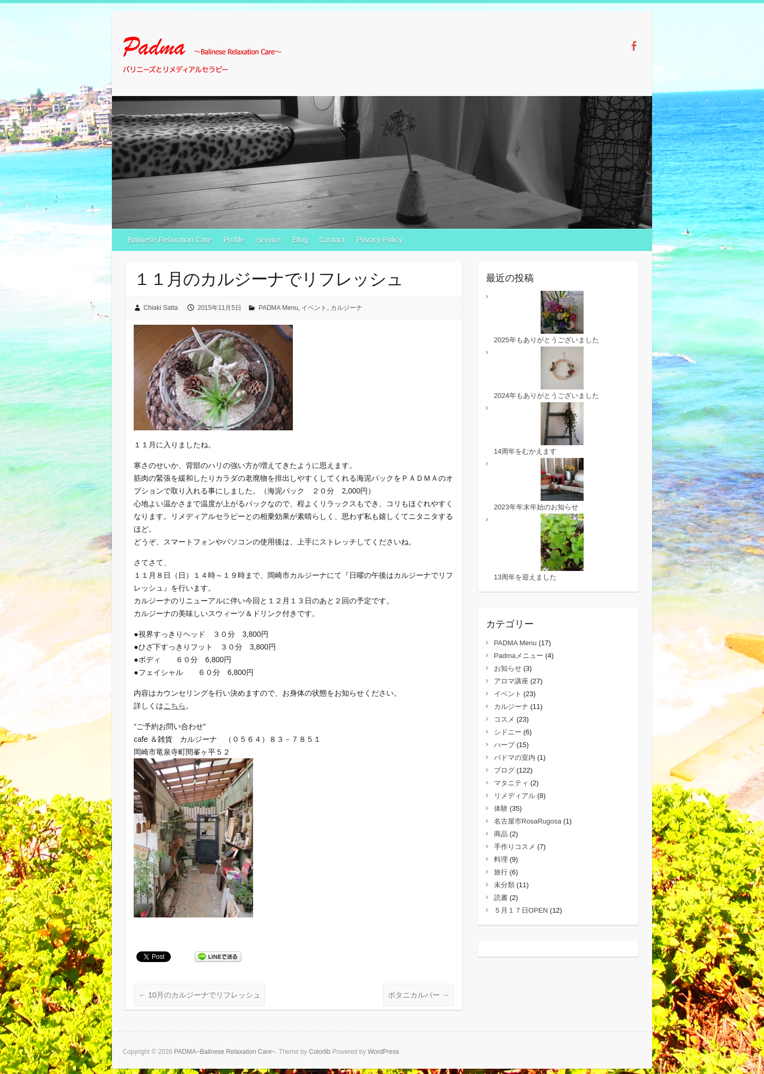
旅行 (501, 872)
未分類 (504, 885)
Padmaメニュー (518, 656)
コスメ (504, 719)
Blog (299, 240)
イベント (314, 307)
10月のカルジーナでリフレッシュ (199, 995)
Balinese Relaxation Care (170, 240)
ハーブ (504, 745)
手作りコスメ (514, 847)
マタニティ (511, 783)
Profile (234, 240)
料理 (501, 859)
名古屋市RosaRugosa (527, 821)
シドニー (508, 732)
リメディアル (514, 796)
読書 (501, 898)
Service (268, 240)
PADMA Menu (278, 307)
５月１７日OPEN (521, 910)
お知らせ (508, 668)
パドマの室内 (514, 757)
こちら (174, 705)
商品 (501, 834)
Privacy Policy (380, 240)
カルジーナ (346, 307)
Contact (331, 240)
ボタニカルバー (418, 995)
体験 (501, 808)
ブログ (504, 770)
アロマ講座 (511, 681)
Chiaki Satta (161, 307)
